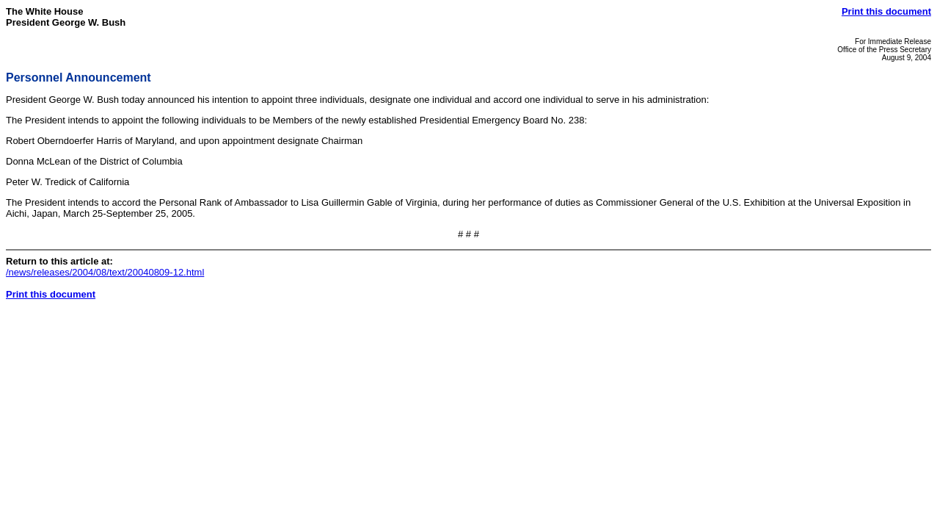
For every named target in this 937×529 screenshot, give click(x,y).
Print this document (886, 11)
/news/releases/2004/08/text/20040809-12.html (105, 272)
